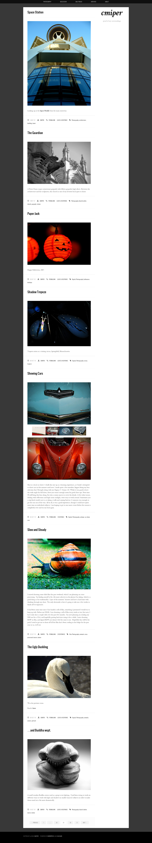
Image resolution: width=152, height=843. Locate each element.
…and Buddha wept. (39, 730)
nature (39, 637)
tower (34, 123)
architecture (82, 120)
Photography (47, 2)
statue (39, 204)
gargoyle (34, 204)
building (29, 123)
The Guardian (35, 133)
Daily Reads (79, 2)
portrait (34, 721)
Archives (93, 2)
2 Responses (61, 634)
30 (70, 822)
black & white (82, 201)
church (29, 204)
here (34, 708)
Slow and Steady (36, 530)
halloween (86, 279)
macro (35, 637)
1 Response (61, 517)
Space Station (35, 12)
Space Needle (44, 111)
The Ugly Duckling (37, 647)
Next (85, 822)
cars (28, 520)
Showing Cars (35, 373)
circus (85, 361)
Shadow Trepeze (36, 292)
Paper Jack (33, 213)
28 (56, 822)
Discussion (63, 2)
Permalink (52, 120)
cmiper (111, 13)
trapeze (29, 364)
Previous (35, 822)
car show (87, 517)
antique (82, 517)
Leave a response (62, 120)
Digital (74, 279)
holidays (29, 282)
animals (82, 634)
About (107, 2)
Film (70, 634)
